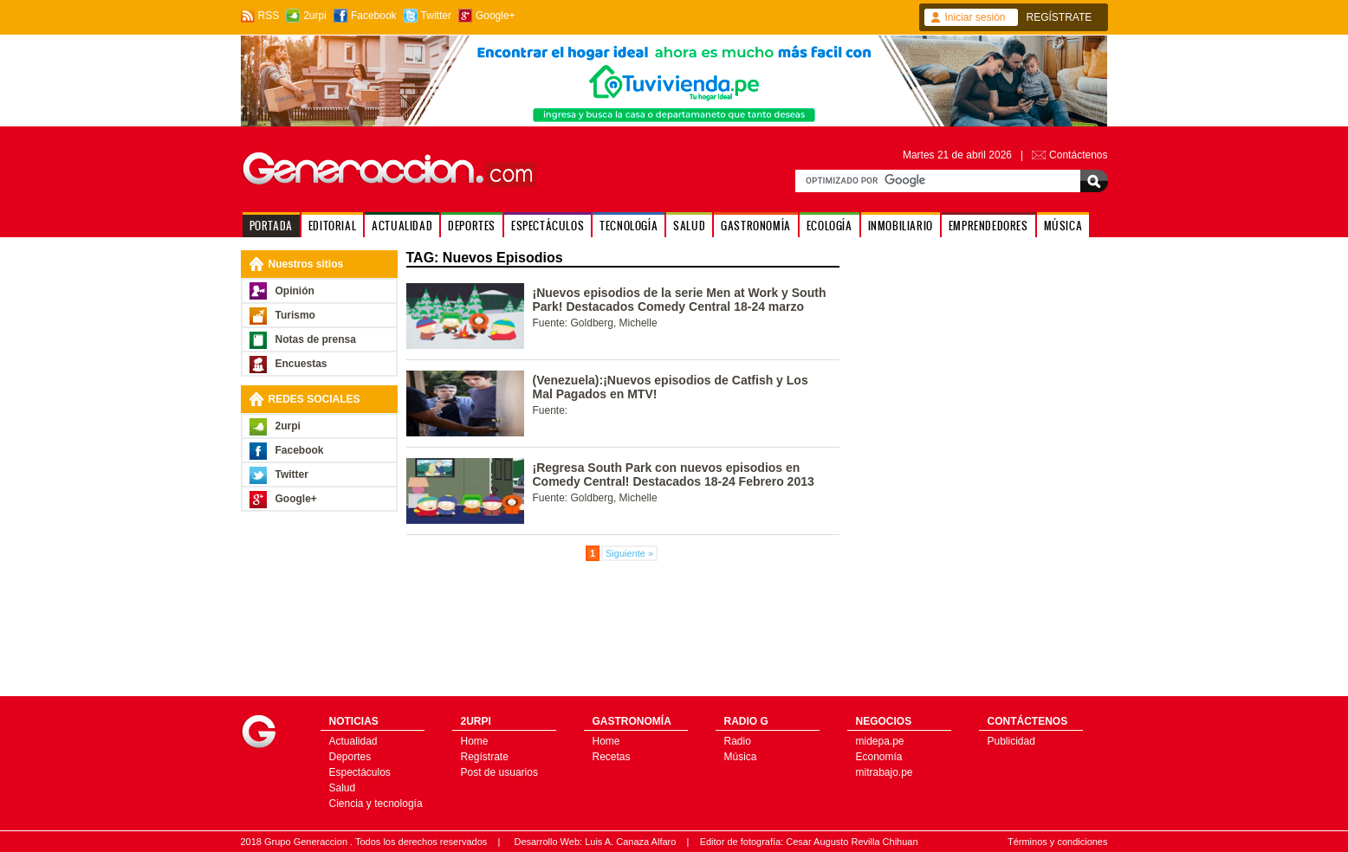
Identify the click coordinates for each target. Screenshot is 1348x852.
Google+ (495, 16)
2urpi (315, 16)
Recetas (612, 757)
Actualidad (353, 741)
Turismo (295, 315)
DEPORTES (472, 225)
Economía (879, 757)
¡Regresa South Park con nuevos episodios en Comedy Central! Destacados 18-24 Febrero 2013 (673, 474)
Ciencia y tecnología (376, 803)
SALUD (689, 225)
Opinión (294, 291)
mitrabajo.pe (884, 772)
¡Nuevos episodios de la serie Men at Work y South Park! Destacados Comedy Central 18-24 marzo (679, 299)
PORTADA (271, 225)
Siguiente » (629, 553)
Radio (737, 741)
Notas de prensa (315, 339)
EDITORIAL (332, 225)
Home (475, 741)
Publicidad (1011, 741)
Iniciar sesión (975, 17)
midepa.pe (880, 741)
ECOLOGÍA (829, 225)
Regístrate (485, 757)
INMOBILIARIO (900, 225)
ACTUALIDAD (402, 225)
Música (740, 757)
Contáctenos (1078, 155)
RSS (269, 16)
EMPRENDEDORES (988, 225)
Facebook (374, 16)
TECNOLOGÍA (628, 225)
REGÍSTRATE (1059, 17)
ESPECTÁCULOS (547, 225)
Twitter (436, 16)
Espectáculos (360, 772)
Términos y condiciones (1058, 841)
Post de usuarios (499, 772)
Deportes (350, 757)
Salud (342, 788)
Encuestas (301, 364)
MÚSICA (1063, 225)
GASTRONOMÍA (756, 225)
